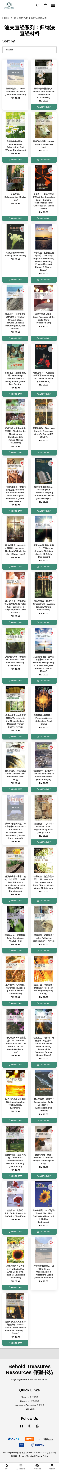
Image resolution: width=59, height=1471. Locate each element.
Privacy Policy (41, 1456)
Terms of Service (26, 1456)
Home (5, 17)
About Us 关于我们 (29, 1397)
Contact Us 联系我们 (29, 1401)
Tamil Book (29, 1409)
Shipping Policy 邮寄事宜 (14, 1452)
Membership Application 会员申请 (29, 1405)
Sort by (8, 41)
